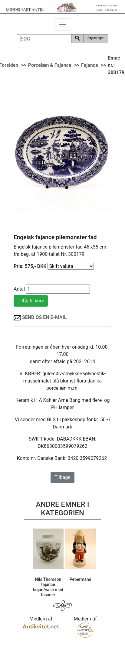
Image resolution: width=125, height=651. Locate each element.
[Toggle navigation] (62, 24)
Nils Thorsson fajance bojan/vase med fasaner (48, 587)
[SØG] (44, 38)
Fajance (89, 65)
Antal (19, 289)
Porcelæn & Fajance (49, 65)
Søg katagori (95, 38)
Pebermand (80, 579)
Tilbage (62, 477)
